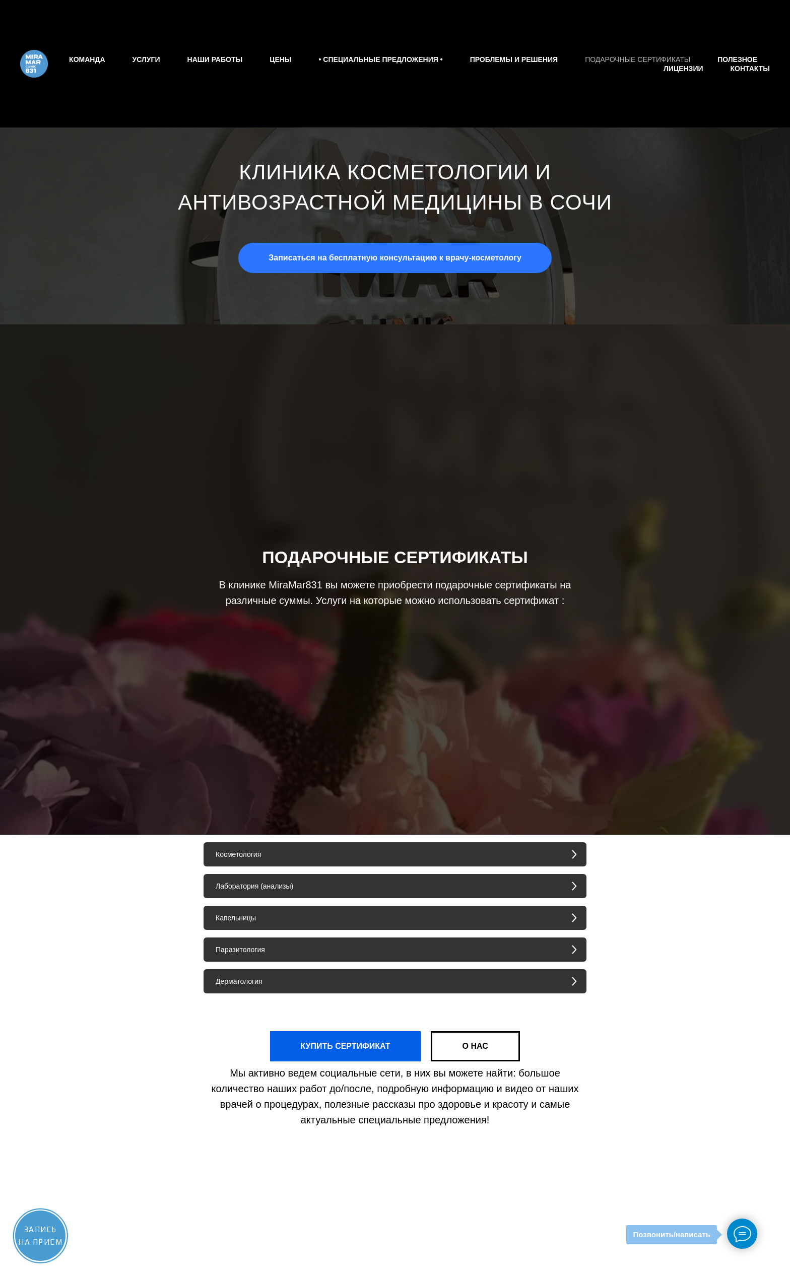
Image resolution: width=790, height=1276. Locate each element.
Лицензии (683, 68)
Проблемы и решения (514, 59)
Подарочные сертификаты (637, 59)
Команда (87, 59)
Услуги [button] (146, 59)
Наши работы (215, 59)
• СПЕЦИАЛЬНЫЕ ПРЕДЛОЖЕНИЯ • (381, 59)
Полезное (737, 59)
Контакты (750, 68)
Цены (280, 59)
